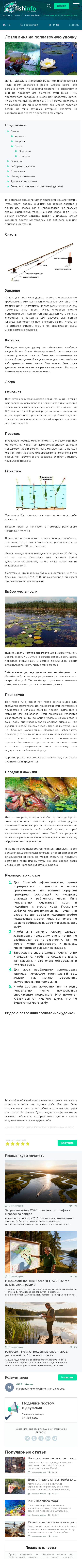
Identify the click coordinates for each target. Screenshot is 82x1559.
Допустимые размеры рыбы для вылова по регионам (52, 1479)
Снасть (15, 131)
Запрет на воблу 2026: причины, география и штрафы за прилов (37, 1212)
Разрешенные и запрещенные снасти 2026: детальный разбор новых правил (36, 1353)
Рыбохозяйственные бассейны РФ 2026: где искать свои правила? (37, 1282)
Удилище (20, 136)
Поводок (24, 156)
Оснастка (17, 161)
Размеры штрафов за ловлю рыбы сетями (52, 1522)
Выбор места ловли (23, 166)
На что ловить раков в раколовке (52, 1458)
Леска (18, 146)
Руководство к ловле (24, 181)
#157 (19, 1384)
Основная (25, 151)
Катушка (20, 141)
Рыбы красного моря (43, 1501)
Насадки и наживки (23, 176)
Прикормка (18, 171)
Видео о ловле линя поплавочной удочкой (37, 186)
